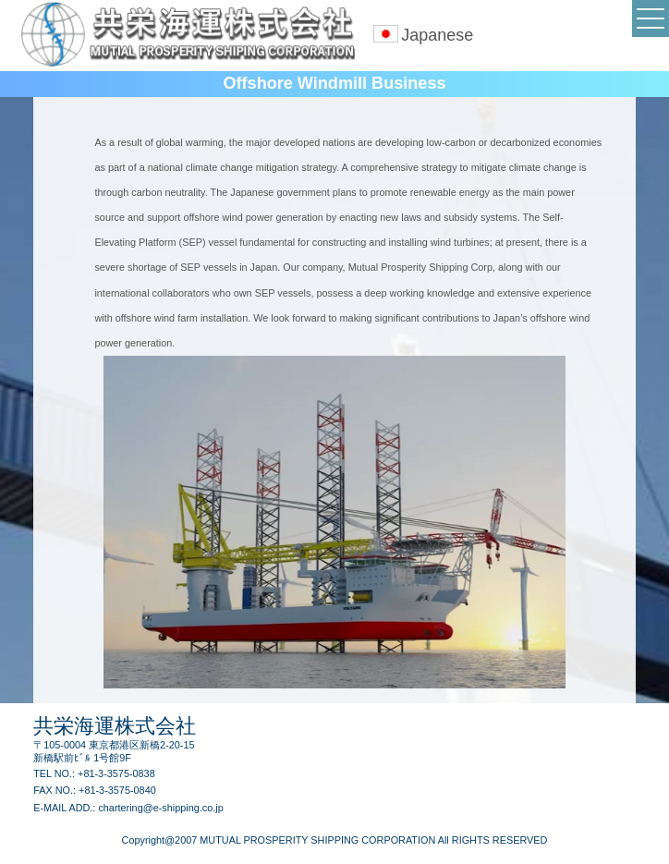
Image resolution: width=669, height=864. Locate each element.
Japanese (437, 35)
